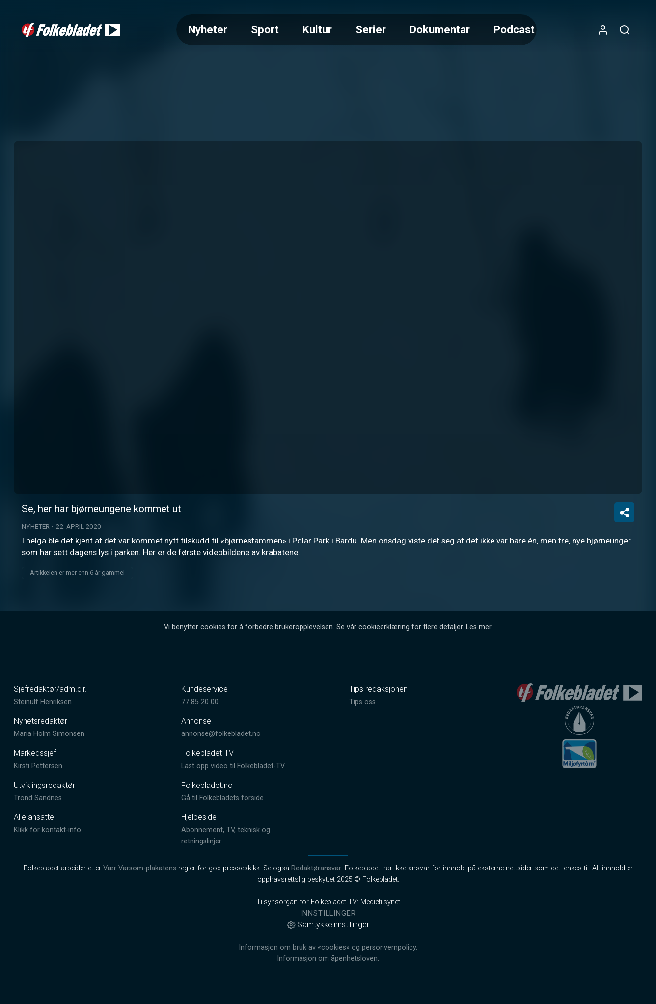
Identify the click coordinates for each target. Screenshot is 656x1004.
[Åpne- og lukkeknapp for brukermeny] (603, 30)
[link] (71, 30)
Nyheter (207, 29)
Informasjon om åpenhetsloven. (328, 958)
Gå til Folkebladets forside (222, 798)
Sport (265, 29)
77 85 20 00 (200, 702)
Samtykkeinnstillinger (328, 924)
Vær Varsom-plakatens (139, 868)
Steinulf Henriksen (43, 702)
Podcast (514, 29)
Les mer (478, 627)
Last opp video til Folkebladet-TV (233, 766)
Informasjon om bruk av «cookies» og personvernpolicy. (328, 947)
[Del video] (624, 512)
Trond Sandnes (38, 798)
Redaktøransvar (316, 868)
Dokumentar (440, 29)
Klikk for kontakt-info (47, 830)
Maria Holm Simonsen (49, 734)
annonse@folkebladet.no (221, 734)
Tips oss (362, 702)
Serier (370, 29)
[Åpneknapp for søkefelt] (624, 30)
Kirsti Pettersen (38, 766)
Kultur (317, 29)
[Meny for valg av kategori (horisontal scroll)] (356, 29)
